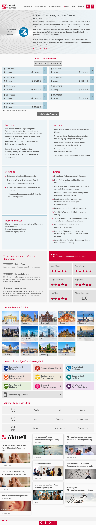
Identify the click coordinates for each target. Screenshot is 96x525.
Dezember (83, 428)
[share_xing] (41, 523)
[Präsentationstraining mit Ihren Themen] (88, 6)
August (59, 419)
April (36, 410)
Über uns (80, 6)
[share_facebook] (45, 523)
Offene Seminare (40, 6)
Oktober (36, 428)
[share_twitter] (50, 523)
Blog (73, 6)
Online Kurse (27, 6)
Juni (82, 410)
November (60, 428)
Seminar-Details (40, 49)
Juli (36, 419)
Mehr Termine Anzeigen (48, 114)
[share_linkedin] (55, 523)
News (66, 6)
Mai (60, 410)
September (82, 419)
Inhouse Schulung (54, 6)
